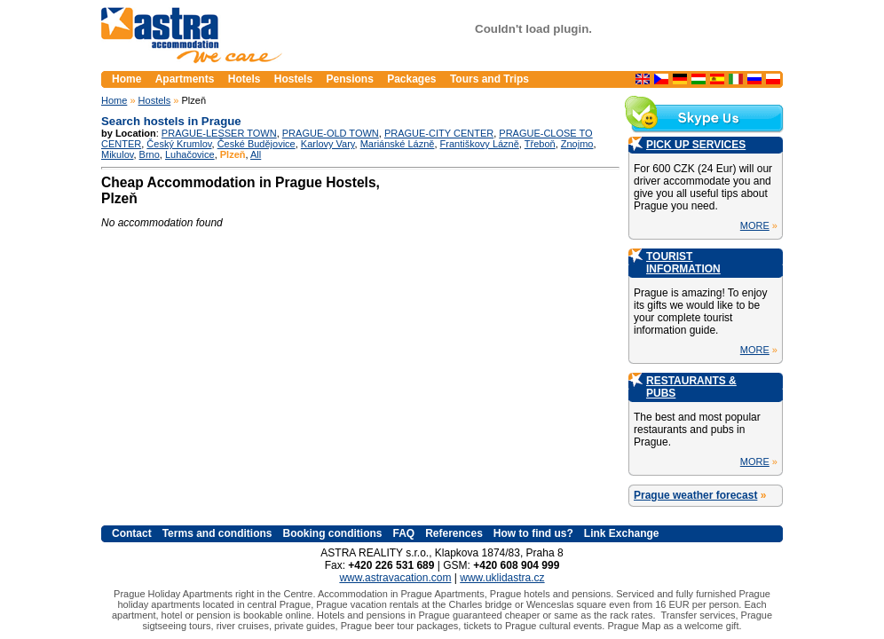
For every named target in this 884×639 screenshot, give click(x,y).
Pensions (349, 79)
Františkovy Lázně (479, 143)
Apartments (185, 79)
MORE (755, 225)
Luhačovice (190, 154)
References (454, 533)
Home (114, 100)
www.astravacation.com (395, 578)
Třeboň (540, 143)
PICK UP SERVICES (696, 144)
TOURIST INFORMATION (683, 262)
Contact (132, 533)
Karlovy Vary (328, 143)
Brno (149, 154)
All (255, 154)
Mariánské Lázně (397, 143)
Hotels (244, 79)
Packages (411, 79)
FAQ (403, 533)
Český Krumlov (178, 143)
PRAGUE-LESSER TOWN (219, 133)
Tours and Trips (489, 79)
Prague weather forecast (695, 495)
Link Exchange (621, 533)
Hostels (154, 100)
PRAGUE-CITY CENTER (438, 133)
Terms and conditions (217, 533)
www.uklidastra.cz (502, 578)
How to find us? (533, 533)
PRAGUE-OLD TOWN (330, 133)
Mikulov (117, 154)
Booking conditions (332, 533)
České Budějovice (256, 143)
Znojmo (577, 143)
